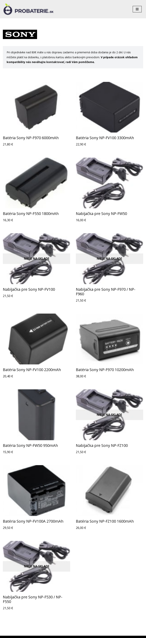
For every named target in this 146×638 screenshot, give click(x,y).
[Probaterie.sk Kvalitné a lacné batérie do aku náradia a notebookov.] (28, 9)
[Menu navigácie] (137, 9)
